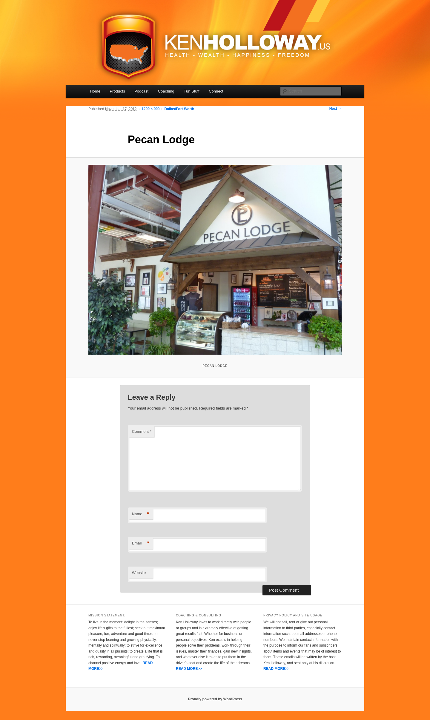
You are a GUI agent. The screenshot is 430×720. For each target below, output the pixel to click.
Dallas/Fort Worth (179, 109)
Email (141, 543)
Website (139, 572)
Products (117, 91)
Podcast (141, 91)
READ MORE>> (189, 669)
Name (141, 514)
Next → (335, 109)
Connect (216, 91)
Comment (141, 431)
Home (95, 91)
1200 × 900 (150, 109)
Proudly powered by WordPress (215, 699)
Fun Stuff (191, 91)
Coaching (166, 91)
